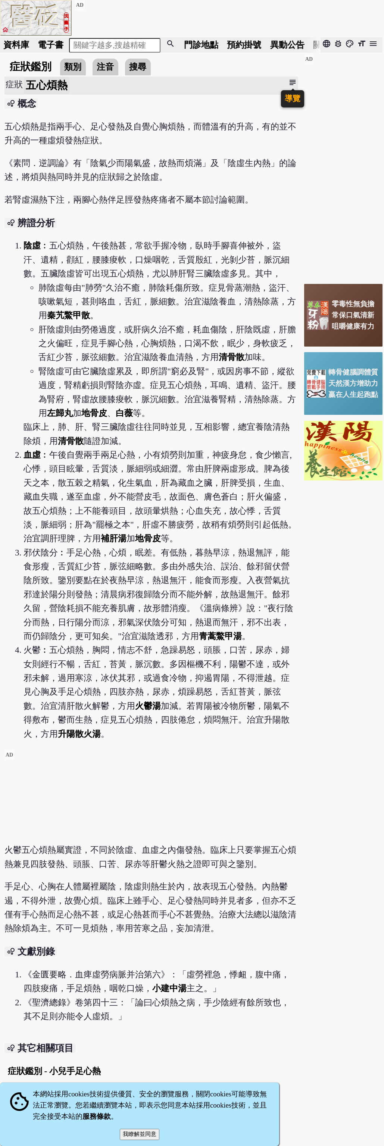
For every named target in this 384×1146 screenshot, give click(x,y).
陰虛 (32, 245)
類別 (72, 67)
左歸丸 (60, 413)
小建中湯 (169, 988)
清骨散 (231, 357)
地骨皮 (94, 413)
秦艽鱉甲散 (68, 315)
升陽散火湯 (79, 734)
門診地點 (201, 45)
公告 (287, 45)
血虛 (32, 455)
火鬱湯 (148, 706)
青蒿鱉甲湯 (220, 636)
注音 (105, 67)
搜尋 (137, 67)
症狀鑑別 (30, 66)
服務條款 (96, 1116)
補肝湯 (114, 538)
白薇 (124, 413)
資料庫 (16, 45)
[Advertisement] (151, 801)
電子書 (50, 45)
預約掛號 (244, 45)
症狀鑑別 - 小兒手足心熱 (54, 1071)
